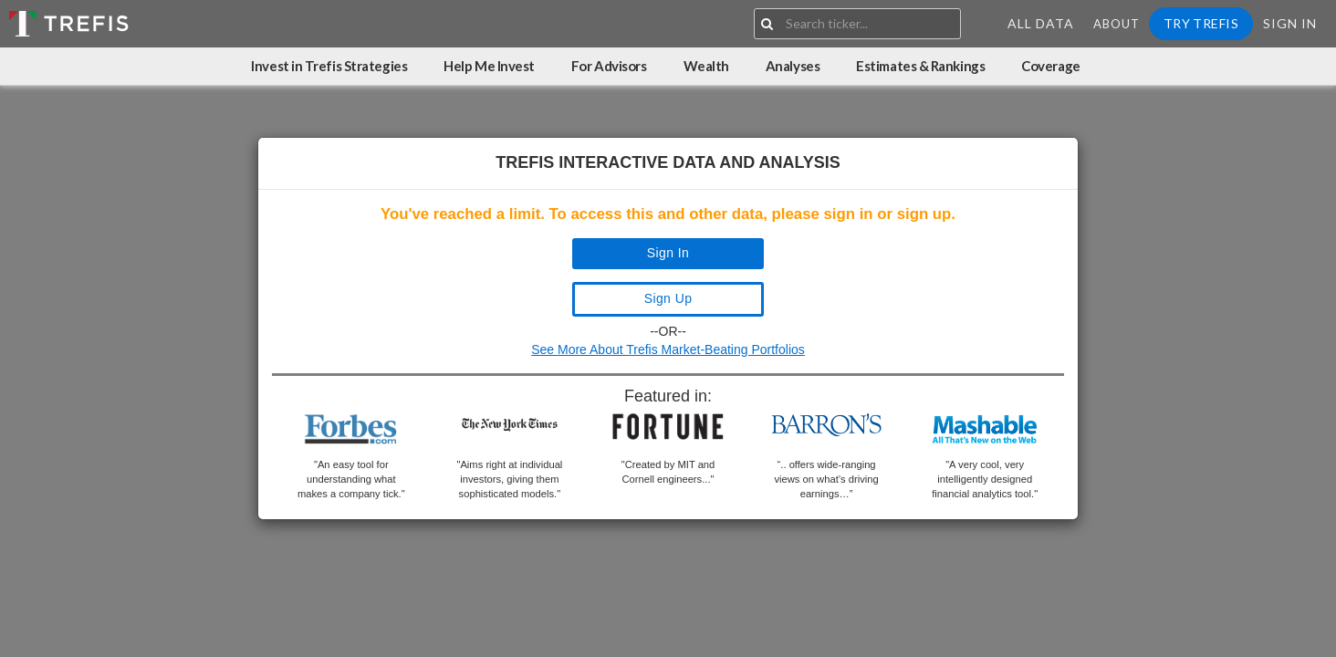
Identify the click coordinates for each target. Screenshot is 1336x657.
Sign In (1290, 23)
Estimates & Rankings (920, 65)
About (1116, 23)
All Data (1040, 23)
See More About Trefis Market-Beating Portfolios (668, 349)
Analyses (792, 65)
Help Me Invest (489, 65)
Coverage (1050, 65)
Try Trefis (1201, 23)
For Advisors (609, 65)
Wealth (706, 65)
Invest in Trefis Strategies (329, 65)
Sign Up (668, 298)
